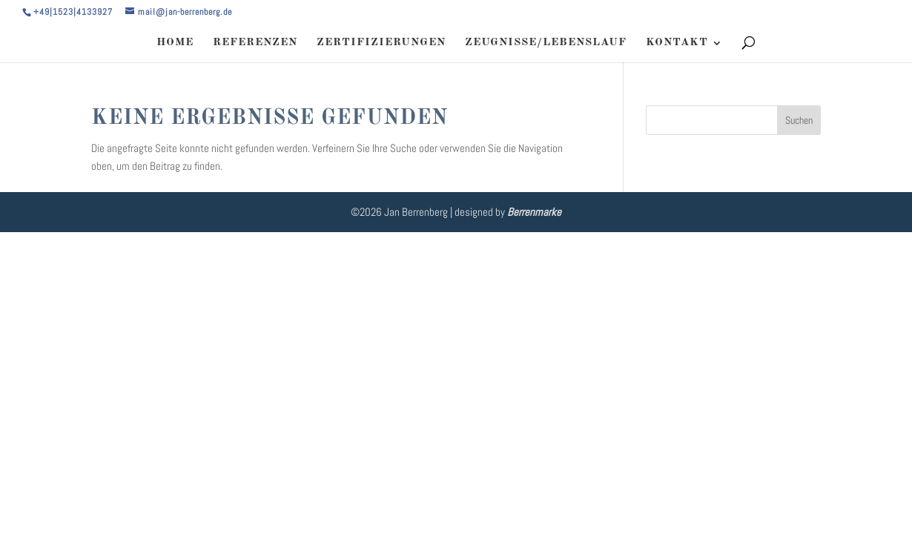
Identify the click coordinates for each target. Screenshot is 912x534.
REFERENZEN (255, 43)
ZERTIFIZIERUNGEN (381, 43)
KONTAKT (677, 43)
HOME (175, 43)
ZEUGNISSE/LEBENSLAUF (546, 43)
